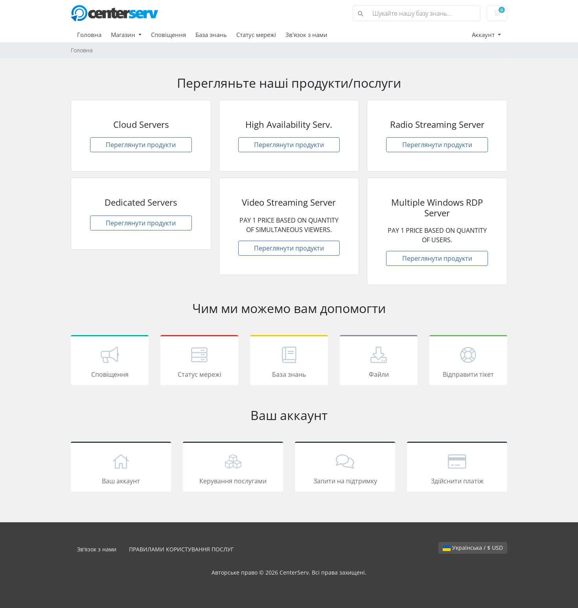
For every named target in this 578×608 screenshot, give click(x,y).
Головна (89, 35)
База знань (211, 35)
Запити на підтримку (345, 468)
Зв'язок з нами (306, 35)
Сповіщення (168, 35)
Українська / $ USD (473, 547)
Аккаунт (484, 35)
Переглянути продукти (141, 144)
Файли (379, 361)
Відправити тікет (468, 361)
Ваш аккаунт (121, 468)
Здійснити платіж (457, 468)
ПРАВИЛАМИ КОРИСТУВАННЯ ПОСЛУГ (181, 549)
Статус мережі (256, 35)
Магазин (124, 35)
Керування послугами (233, 468)
